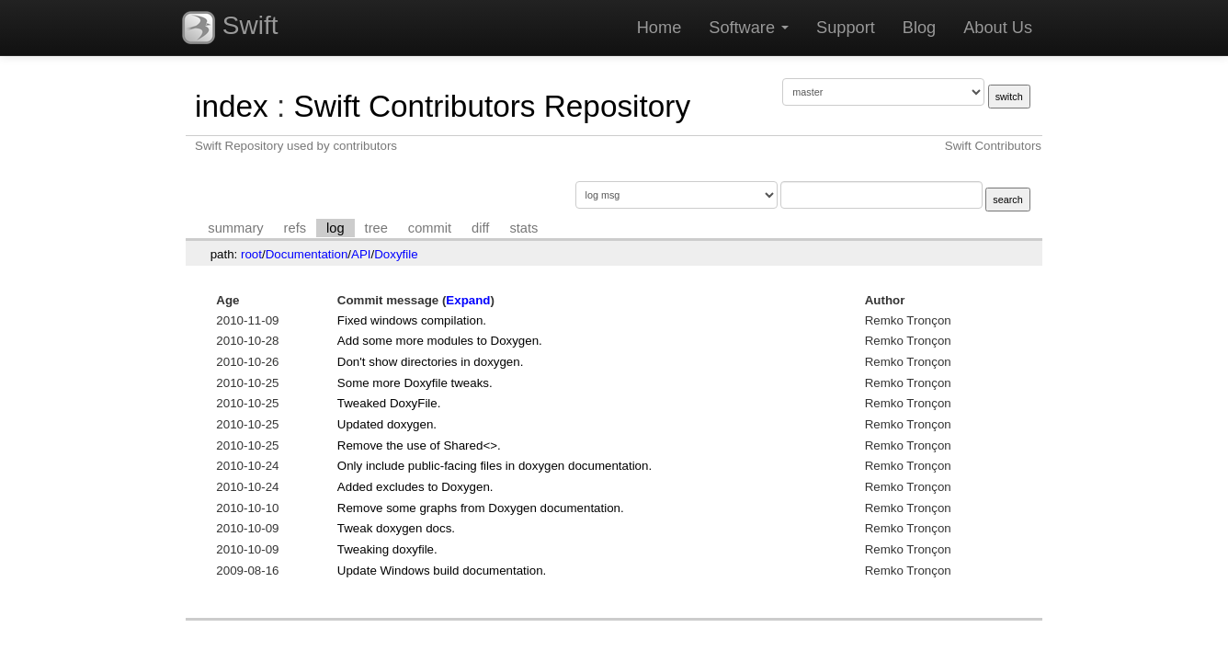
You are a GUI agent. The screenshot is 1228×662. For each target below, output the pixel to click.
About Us (997, 27)
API (360, 254)
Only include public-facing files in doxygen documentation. (494, 466)
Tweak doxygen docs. (396, 528)
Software (749, 27)
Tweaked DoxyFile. (389, 403)
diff (480, 228)
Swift (230, 27)
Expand (468, 300)
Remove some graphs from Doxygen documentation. (480, 508)
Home (659, 27)
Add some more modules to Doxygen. (439, 341)
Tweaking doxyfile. (387, 549)
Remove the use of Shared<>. (419, 445)
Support (845, 27)
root (251, 254)
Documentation (307, 254)
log (335, 228)
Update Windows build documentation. (441, 570)
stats (523, 228)
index (231, 106)
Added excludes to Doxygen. (415, 487)
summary (235, 228)
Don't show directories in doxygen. (430, 362)
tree (376, 228)
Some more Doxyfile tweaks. (415, 383)
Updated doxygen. (387, 424)
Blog (919, 27)
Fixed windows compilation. (411, 320)
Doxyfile (395, 254)
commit (429, 228)
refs (295, 228)
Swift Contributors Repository (491, 106)
